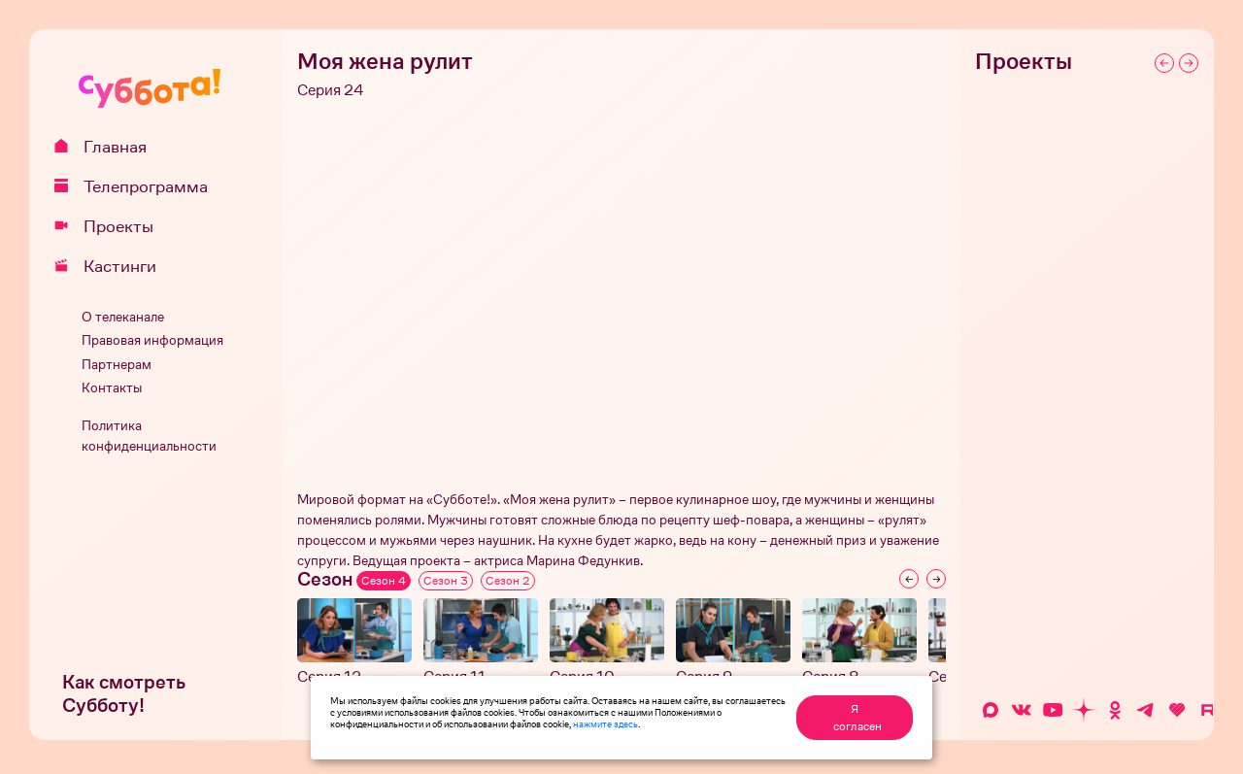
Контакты (112, 388)
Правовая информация (152, 340)
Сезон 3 (445, 581)
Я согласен (857, 717)
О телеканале (123, 317)
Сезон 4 (383, 581)
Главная (107, 146)
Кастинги (112, 266)
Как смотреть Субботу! (123, 694)
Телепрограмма (138, 186)
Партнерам (116, 364)
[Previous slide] (909, 579)
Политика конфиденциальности (149, 436)
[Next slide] (936, 579)
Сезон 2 (508, 581)
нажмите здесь (605, 723)
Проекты (110, 226)
